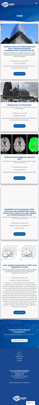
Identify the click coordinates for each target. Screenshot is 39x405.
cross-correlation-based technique (13, 288)
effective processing (30, 288)
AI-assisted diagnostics (17, 66)
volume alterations (30, 305)
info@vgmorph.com (19, 378)
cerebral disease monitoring (22, 284)
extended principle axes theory (13, 290)
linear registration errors (14, 297)
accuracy (14, 283)
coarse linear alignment (29, 286)
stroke (21, 303)
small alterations (14, 303)
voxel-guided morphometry (19, 306)
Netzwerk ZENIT (31, 172)
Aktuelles (22, 63)
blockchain (26, 118)
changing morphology (15, 286)
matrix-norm (14, 299)
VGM (26, 68)
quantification (27, 301)
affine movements (23, 283)
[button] (36, 3)
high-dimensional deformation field (21, 294)
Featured (18, 225)
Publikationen (26, 225)
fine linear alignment (18, 292)
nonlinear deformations (16, 301)
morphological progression (26, 299)
